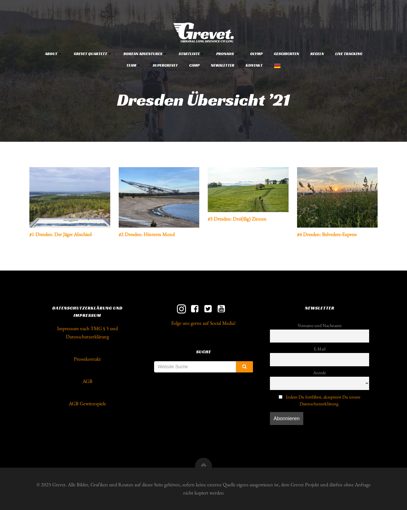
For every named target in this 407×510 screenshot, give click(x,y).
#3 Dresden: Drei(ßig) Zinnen (237, 218)
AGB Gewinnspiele (87, 403)
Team (133, 65)
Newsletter (222, 65)
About (53, 53)
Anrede (319, 373)
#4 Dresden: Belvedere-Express (327, 234)
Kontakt (254, 65)
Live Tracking (348, 53)
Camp (194, 65)
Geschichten (286, 53)
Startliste (192, 53)
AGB (87, 381)
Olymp (256, 53)
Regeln (317, 53)
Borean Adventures (145, 53)
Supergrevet (165, 65)
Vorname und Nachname (320, 325)
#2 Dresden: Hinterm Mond (147, 234)
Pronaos (227, 53)
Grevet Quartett (93, 53)
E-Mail (320, 349)
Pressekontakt (87, 359)
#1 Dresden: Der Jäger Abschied (60, 234)
